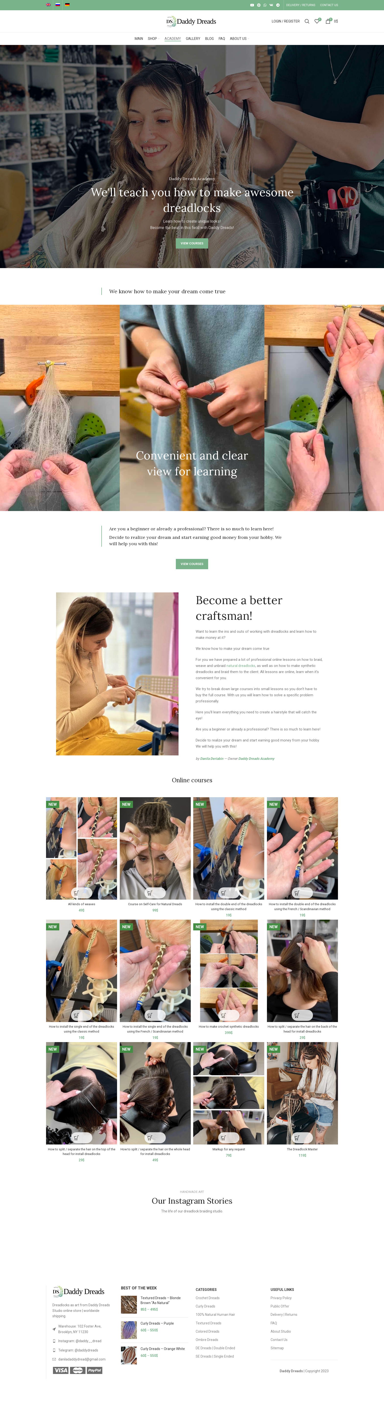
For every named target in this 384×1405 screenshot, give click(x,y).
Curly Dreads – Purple (157, 1330)
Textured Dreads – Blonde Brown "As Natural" (161, 1307)
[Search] (307, 21)
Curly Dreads (205, 1313)
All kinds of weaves (81, 902)
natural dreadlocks (241, 666)
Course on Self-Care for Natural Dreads (155, 902)
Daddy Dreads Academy (256, 759)
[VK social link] (271, 5)
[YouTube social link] (252, 5)
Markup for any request (229, 1156)
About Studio (281, 1338)
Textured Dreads (208, 1330)
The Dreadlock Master (303, 1156)
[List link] (83, 1335)
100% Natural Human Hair (215, 1321)
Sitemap (277, 1355)
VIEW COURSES (192, 243)
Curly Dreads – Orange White (163, 1355)
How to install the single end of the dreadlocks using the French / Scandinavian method (154, 1033)
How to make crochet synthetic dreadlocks (229, 1029)
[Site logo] (192, 21)
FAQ (274, 1330)
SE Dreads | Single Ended (215, 1363)
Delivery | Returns (284, 1321)
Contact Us (279, 1346)
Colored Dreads (207, 1338)
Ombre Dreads (207, 1346)
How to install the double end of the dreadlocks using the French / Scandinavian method (303, 906)
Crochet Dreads (208, 1305)
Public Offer (280, 1313)
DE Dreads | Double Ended (215, 1355)
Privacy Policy (281, 1305)
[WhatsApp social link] (265, 5)
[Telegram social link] (278, 5)
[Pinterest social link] (259, 5)
